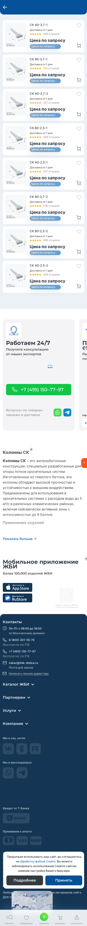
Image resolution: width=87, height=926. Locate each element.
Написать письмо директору (29, 673)
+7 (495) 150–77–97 (42, 389)
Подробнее (24, 880)
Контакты (12, 622)
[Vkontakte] (9, 753)
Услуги (9, 710)
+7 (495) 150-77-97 (22, 651)
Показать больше (18, 539)
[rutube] (35, 753)
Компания (13, 723)
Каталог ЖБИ (16, 684)
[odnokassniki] (22, 753)
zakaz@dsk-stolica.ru (23, 663)
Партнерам (14, 697)
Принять (63, 880)
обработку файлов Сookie (37, 861)
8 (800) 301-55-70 (22, 640)
